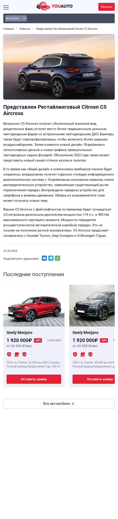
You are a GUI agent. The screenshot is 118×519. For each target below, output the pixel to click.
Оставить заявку (34, 379)
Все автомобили (56, 404)
